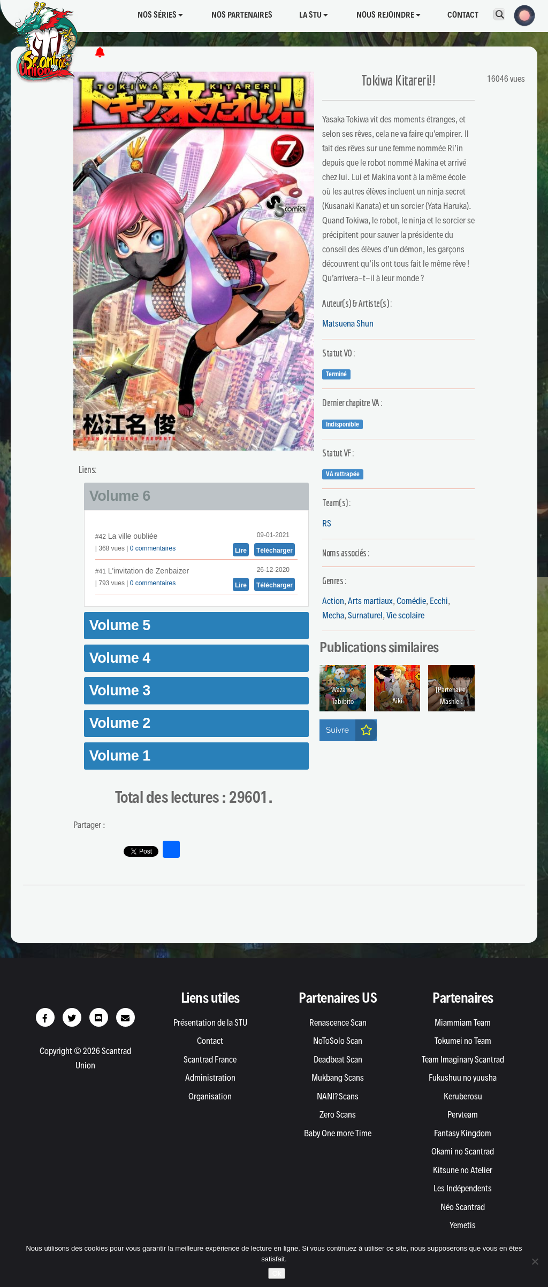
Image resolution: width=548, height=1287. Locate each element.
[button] (521, 14)
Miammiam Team (463, 1022)
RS (326, 523)
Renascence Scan (338, 1022)
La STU (313, 14)
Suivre (351, 730)
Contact (462, 14)
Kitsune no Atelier (462, 1170)
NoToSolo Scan (337, 1040)
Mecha (333, 615)
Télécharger (274, 550)
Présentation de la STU (210, 1022)
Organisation (210, 1096)
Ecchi (439, 601)
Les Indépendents (462, 1188)
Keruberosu (463, 1096)
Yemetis (463, 1225)
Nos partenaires (241, 14)
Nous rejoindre (388, 14)
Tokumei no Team (463, 1040)
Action (333, 601)
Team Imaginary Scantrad (463, 1059)
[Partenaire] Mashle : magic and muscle (452, 707)
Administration (210, 1077)
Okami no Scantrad (462, 1151)
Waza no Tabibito (342, 695)
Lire (241, 550)
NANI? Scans (338, 1096)
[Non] (534, 1261)
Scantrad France (210, 1059)
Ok (276, 1273)
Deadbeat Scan (338, 1059)
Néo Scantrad (462, 1207)
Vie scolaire (405, 615)
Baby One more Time (337, 1133)
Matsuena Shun (348, 323)
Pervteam (462, 1114)
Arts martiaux (370, 601)
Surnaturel (365, 615)
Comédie (411, 601)
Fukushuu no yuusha (463, 1077)
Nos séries (160, 14)
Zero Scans (337, 1114)
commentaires (154, 548)
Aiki (397, 701)
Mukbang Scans (337, 1077)
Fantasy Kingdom (462, 1133)
